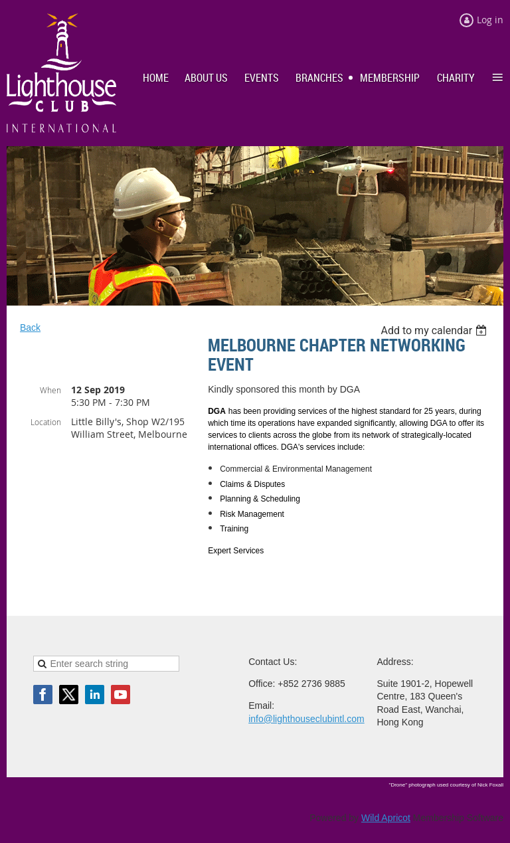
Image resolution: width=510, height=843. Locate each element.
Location (46, 422)
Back (30, 327)
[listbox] (435, 330)
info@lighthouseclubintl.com (306, 718)
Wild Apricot (385, 817)
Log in (490, 19)
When (50, 390)
